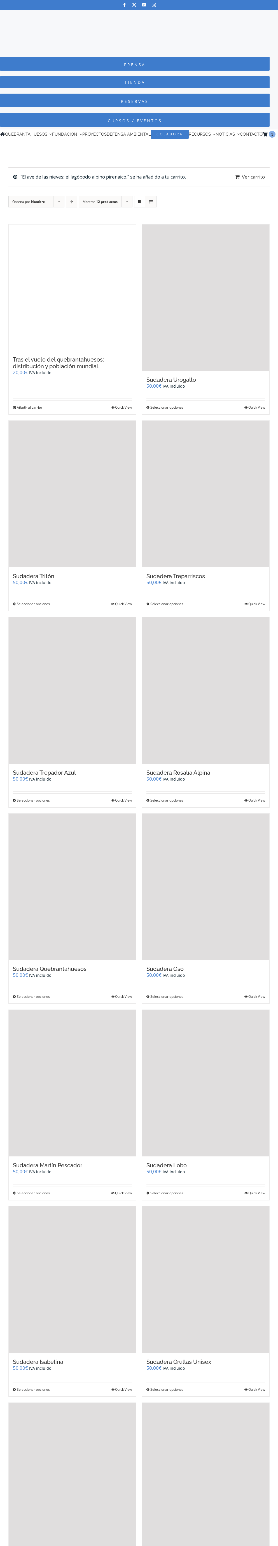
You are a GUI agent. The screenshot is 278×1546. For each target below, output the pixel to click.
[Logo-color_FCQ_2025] (139, 15)
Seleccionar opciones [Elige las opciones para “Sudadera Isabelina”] (33, 1389)
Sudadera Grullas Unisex (178, 1361)
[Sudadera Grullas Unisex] (206, 1279)
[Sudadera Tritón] (72, 494)
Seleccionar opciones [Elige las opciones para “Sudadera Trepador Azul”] (33, 800)
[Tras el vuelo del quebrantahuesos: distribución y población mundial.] (72, 288)
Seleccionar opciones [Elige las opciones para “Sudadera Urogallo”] (166, 407)
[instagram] (154, 5)
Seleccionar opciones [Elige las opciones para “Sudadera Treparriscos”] (166, 603)
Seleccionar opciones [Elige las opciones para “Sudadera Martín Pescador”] (33, 1193)
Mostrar (100, 201)
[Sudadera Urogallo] (206, 298)
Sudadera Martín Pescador (47, 1165)
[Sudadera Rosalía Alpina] (206, 690)
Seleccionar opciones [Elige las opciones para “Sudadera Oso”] (166, 996)
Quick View (123, 407)
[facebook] (124, 5)
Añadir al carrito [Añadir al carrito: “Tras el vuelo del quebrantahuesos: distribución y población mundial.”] (29, 407)
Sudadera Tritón (33, 576)
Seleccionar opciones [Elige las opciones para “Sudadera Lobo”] (166, 1193)
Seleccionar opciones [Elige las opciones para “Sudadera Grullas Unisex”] (166, 1389)
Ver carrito (253, 176)
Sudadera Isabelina (38, 1361)
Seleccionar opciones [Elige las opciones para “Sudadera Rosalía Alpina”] (166, 800)
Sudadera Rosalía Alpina (178, 772)
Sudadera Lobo (166, 1165)
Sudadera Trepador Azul (44, 772)
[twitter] (134, 5)
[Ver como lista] (150, 201)
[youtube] (144, 5)
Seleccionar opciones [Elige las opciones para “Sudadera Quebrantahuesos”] (33, 996)
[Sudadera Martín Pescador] (72, 1083)
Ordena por (28, 201)
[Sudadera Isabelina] (72, 1279)
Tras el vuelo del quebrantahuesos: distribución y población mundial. (58, 363)
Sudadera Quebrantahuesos (50, 969)
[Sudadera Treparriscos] (206, 494)
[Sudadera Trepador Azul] (72, 690)
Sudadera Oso (165, 969)
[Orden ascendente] (71, 201)
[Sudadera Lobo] (206, 1083)
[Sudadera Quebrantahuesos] (72, 887)
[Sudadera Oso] (206, 887)
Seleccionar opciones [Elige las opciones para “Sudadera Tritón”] (33, 603)
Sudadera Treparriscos (175, 576)
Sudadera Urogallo (171, 379)
